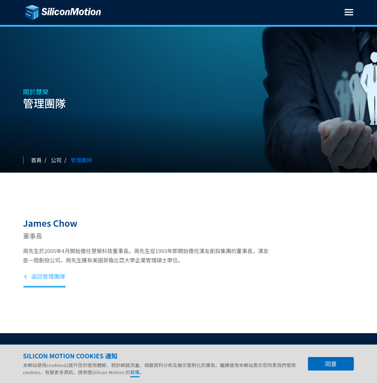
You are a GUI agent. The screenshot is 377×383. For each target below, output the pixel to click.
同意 (330, 364)
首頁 (36, 160)
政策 (135, 372)
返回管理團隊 (44, 276)
